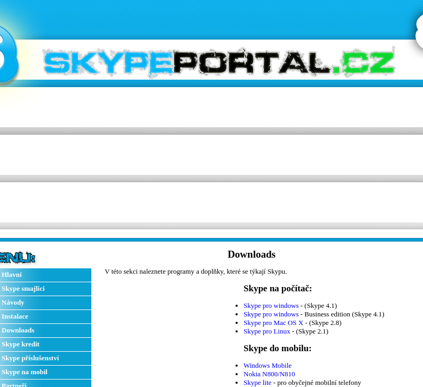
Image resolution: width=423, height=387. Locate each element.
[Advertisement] (169, 154)
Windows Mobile (268, 365)
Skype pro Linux (267, 331)
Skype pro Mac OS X (273, 323)
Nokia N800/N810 (269, 374)
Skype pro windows (271, 305)
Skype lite (257, 382)
